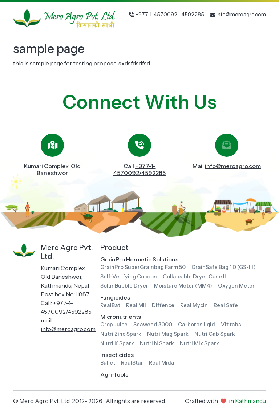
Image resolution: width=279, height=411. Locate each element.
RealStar (132, 362)
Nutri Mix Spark (199, 343)
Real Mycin (194, 305)
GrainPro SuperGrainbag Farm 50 (143, 267)
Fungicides (115, 297)
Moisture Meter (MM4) (183, 285)
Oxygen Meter (236, 285)
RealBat (110, 305)
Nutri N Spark (157, 343)
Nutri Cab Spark (214, 334)
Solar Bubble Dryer (124, 285)
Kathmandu (250, 400)
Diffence (163, 305)
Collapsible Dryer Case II (194, 276)
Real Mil (136, 305)
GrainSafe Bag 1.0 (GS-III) (223, 267)
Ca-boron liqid (196, 324)
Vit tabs (231, 324)
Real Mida (161, 362)
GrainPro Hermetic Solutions (139, 259)
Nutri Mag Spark (168, 334)
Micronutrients (120, 316)
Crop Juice (114, 324)
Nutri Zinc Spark (120, 334)
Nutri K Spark (117, 343)
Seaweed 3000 (152, 324)
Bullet (107, 362)
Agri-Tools (114, 374)
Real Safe (226, 305)
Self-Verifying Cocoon (128, 276)
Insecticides (117, 354)
